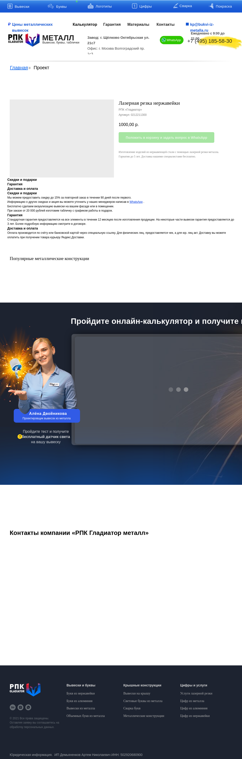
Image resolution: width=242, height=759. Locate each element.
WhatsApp (174, 40)
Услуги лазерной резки (196, 693)
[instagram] (20, 707)
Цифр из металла (192, 701)
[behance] (13, 707)
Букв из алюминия (80, 701)
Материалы (138, 24)
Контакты (166, 24)
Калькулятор (85, 24)
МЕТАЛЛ (58, 38)
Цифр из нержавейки (195, 716)
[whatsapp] (28, 707)
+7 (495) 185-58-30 (209, 41)
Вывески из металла (81, 708)
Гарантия (112, 24)
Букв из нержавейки (81, 693)
